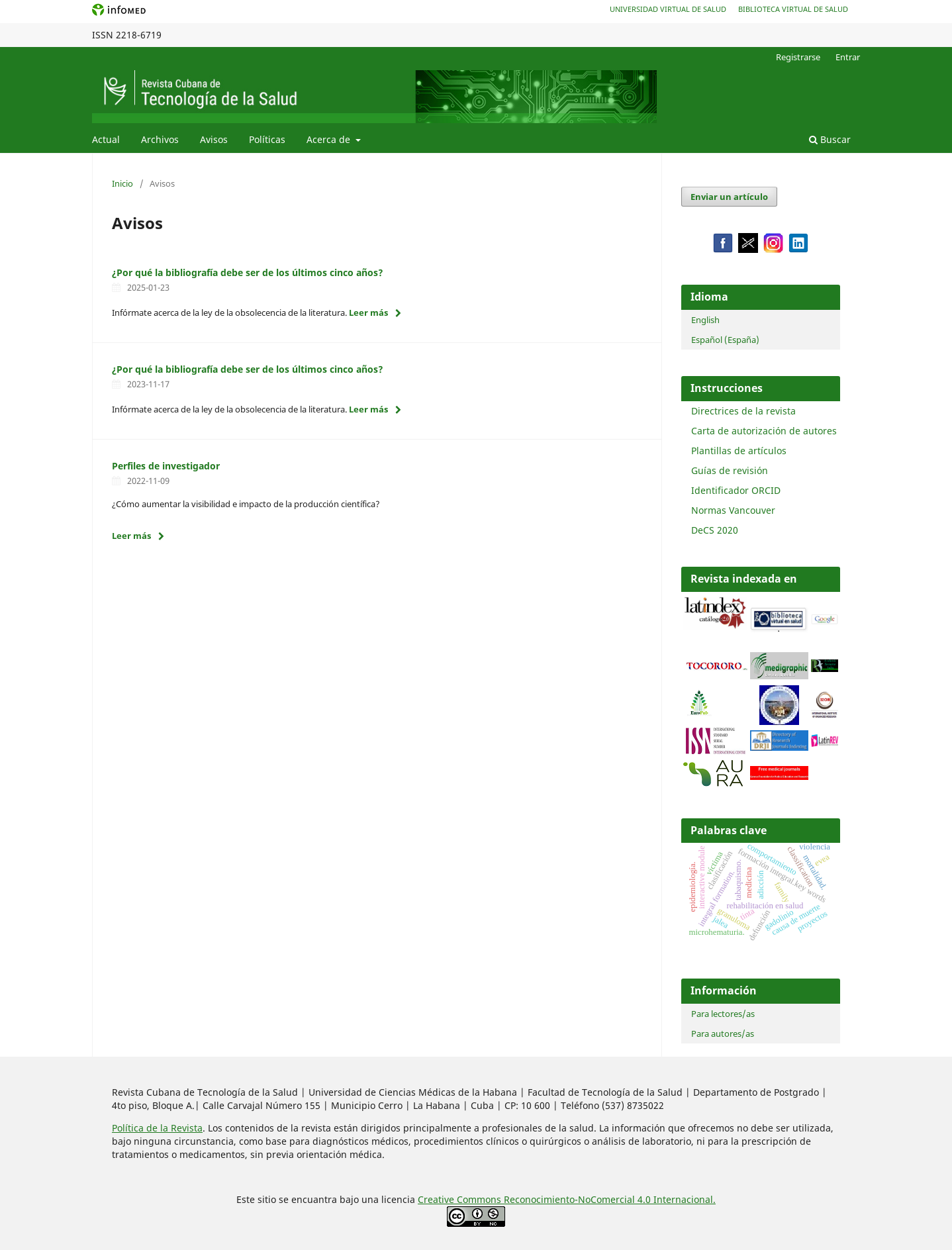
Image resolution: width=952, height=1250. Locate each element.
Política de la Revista (157, 1128)
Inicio (122, 183)
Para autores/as (722, 1033)
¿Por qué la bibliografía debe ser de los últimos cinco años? (247, 272)
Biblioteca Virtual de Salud (793, 9)
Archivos (160, 139)
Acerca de (330, 139)
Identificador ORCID (736, 490)
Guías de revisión (729, 470)
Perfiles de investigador (166, 465)
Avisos (214, 139)
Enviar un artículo (729, 197)
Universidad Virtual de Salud (668, 9)
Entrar (847, 57)
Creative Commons (461, 1199)
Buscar (830, 139)
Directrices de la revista (743, 411)
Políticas (267, 139)
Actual (106, 139)
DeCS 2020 (714, 530)
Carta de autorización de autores (764, 430)
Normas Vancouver (733, 510)
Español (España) (725, 340)
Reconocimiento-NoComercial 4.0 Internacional (608, 1199)
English (705, 320)
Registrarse (798, 57)
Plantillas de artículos (738, 450)
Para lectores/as (723, 1014)
